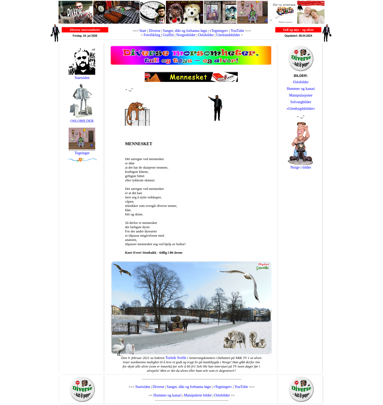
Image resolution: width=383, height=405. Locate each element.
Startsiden (81, 78)
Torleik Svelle (176, 358)
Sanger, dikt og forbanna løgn (185, 31)
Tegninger (82, 153)
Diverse (154, 31)
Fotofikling (152, 35)
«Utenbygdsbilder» (300, 109)
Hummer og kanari (301, 89)
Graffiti (168, 35)
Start (142, 31)
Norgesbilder (186, 35)
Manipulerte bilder (198, 395)
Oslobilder (206, 35)
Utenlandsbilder (228, 35)
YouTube (237, 31)
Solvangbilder (300, 102)
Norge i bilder (300, 167)
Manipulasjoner (301, 95)
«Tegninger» (219, 31)
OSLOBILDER (82, 119)
